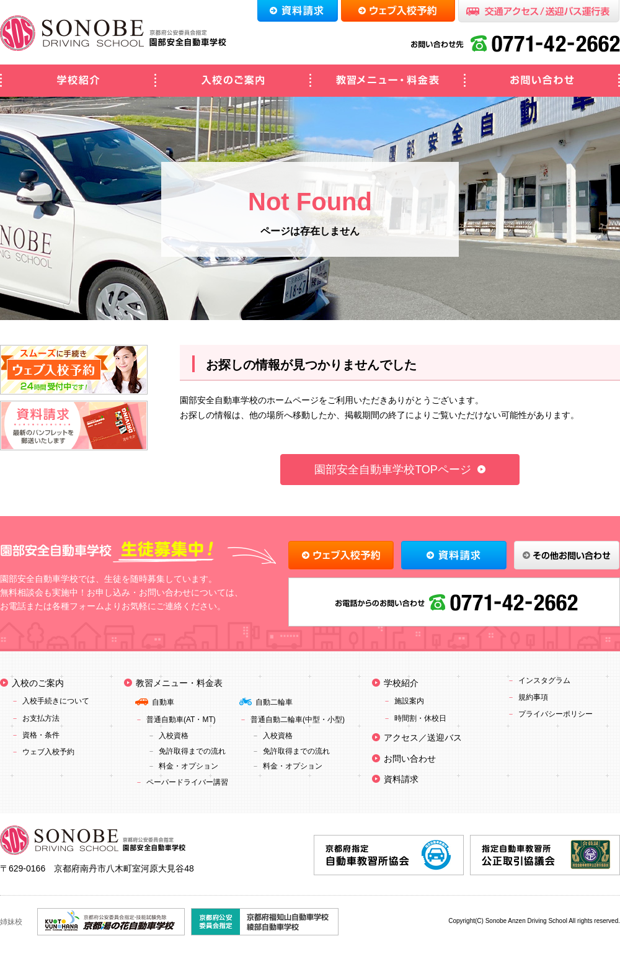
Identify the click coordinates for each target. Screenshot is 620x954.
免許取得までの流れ (192, 751)
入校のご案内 (232, 81)
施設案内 (409, 701)
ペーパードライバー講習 (187, 782)
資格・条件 (41, 735)
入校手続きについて (55, 701)
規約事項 (533, 697)
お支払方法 (41, 718)
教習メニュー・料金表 (387, 81)
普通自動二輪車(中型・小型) (297, 719)
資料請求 (401, 779)
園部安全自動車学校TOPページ (392, 469)
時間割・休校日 (420, 718)
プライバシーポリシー (555, 714)
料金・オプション (188, 766)
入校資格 (173, 735)
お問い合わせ (542, 81)
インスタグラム (544, 680)
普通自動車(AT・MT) (181, 719)
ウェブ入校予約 (48, 751)
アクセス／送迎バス (423, 737)
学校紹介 (77, 81)
